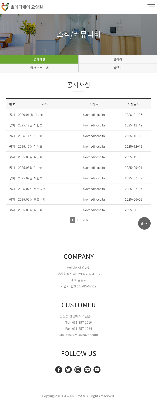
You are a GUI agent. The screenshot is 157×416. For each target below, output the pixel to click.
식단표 (117, 68)
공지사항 (39, 59)
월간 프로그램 (39, 68)
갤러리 (117, 59)
